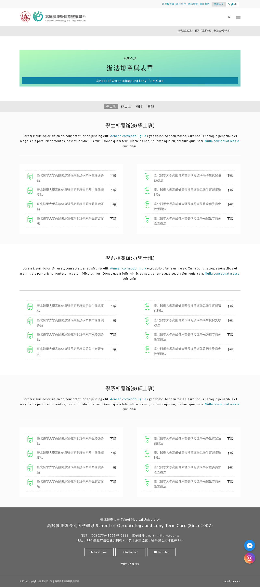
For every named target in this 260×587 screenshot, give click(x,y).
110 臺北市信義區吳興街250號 (109, 540)
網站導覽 (193, 3)
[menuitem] (229, 17)
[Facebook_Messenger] (249, 545)
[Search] (229, 17)
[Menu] (238, 17)
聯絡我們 (205, 3)
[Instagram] (249, 558)
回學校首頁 (168, 3)
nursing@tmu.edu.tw (163, 535)
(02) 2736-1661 (103, 535)
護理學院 (181, 3)
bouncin (236, 581)
